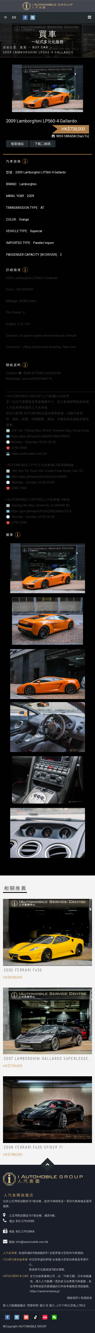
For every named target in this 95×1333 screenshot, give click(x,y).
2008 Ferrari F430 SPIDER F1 (33, 1147)
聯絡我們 (72, 1297)
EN (14, 17)
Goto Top (48, 1165)
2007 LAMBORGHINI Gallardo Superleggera (49, 1058)
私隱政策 (86, 1297)
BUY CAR (40, 47)
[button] (54, 1317)
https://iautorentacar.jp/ (45, 1291)
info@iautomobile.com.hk (32, 1241)
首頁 (23, 47)
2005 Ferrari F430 (23, 970)
